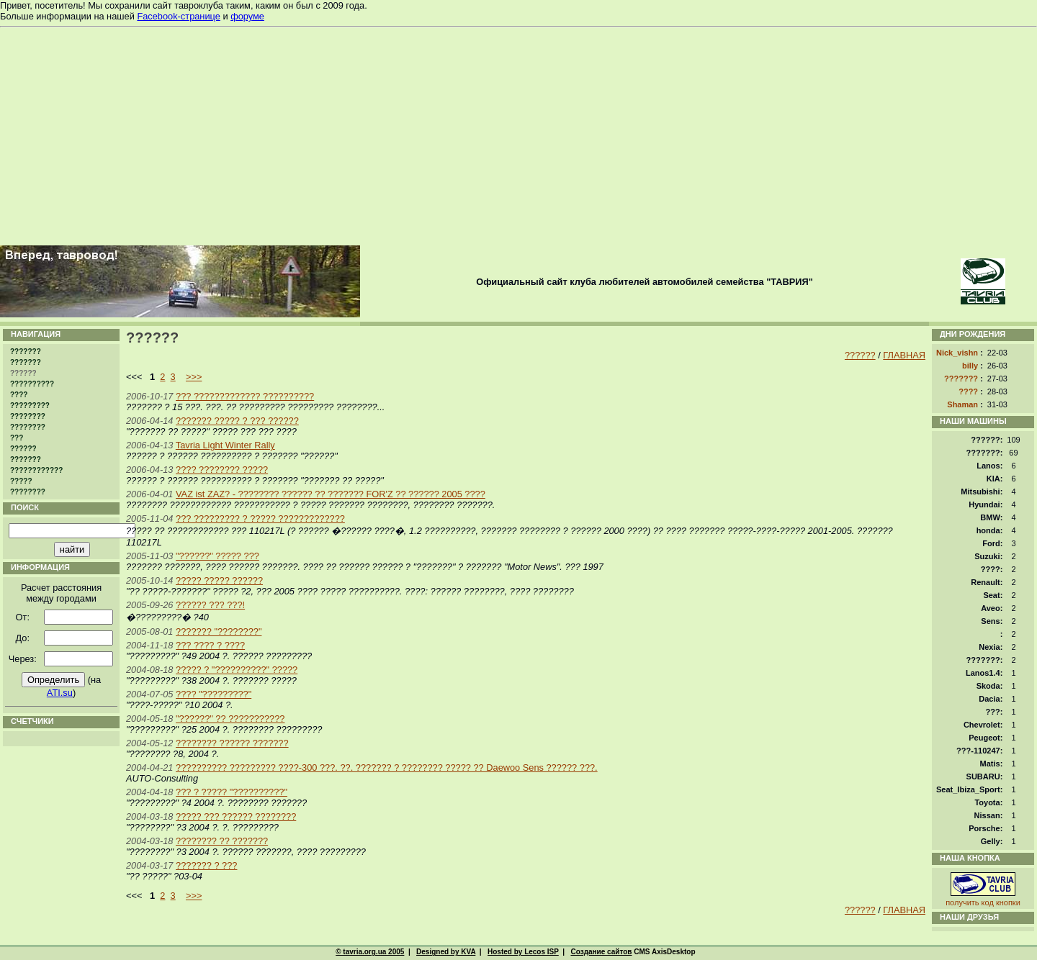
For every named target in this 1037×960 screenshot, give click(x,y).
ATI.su (60, 692)
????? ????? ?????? (219, 580)
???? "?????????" (213, 694)
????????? (30, 405)
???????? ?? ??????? (222, 841)
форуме (247, 16)
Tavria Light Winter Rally (225, 445)
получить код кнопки (983, 902)
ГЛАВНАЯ (904, 355)
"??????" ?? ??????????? (230, 718)
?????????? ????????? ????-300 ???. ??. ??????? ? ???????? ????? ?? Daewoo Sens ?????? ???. (387, 767)
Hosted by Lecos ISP (523, 952)
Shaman (962, 404)
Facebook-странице (178, 16)
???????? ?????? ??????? (232, 743)
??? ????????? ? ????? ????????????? (260, 518)
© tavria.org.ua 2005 (370, 952)
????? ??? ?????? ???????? (236, 816)
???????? (27, 416)
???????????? (36, 470)
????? (21, 481)
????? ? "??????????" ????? (236, 669)
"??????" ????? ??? (217, 556)
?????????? (32, 384)
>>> (194, 376)
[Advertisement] (518, 135)
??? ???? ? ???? (210, 645)
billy (970, 365)
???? (18, 395)
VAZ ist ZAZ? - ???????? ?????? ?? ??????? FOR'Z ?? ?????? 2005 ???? (330, 494)
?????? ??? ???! (210, 604)
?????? (23, 449)
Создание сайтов (601, 952)
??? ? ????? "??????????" (231, 792)
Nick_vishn (957, 352)
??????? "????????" (218, 631)
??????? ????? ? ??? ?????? (237, 420)
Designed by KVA (445, 952)
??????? (25, 352)
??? (16, 438)
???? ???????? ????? (222, 469)
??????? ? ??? (206, 865)
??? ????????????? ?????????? (245, 396)
